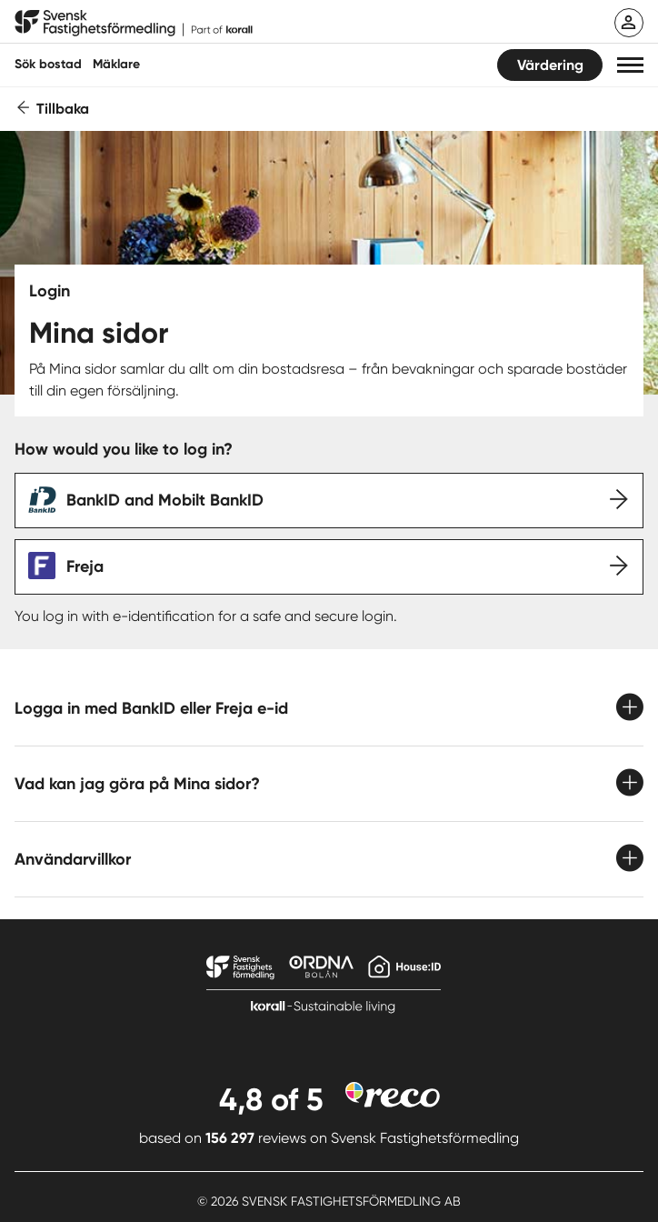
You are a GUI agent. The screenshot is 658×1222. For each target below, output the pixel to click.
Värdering (550, 65)
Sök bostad (48, 64)
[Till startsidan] (134, 23)
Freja (85, 566)
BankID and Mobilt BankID (165, 500)
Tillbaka (62, 108)
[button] (630, 65)
